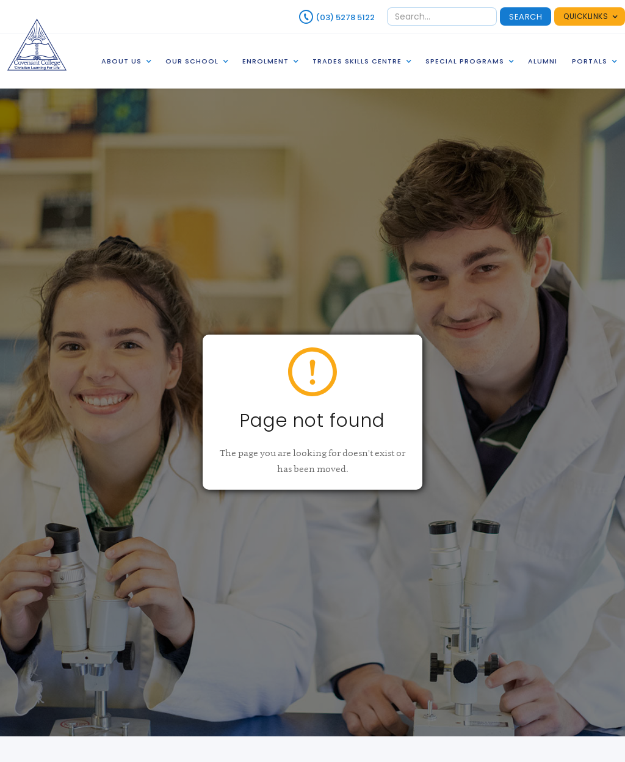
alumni (542, 61)
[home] (37, 44)
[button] (589, 16)
